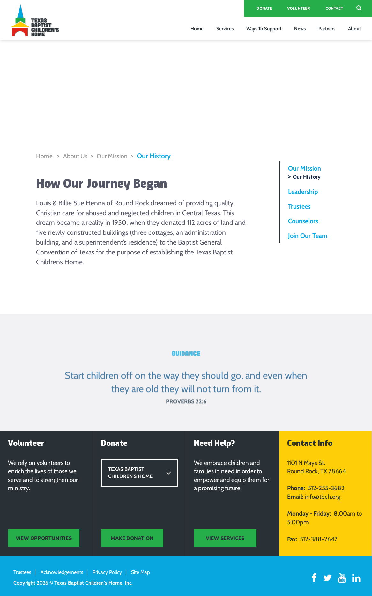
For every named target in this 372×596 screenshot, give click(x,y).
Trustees (299, 206)
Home (197, 29)
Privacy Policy (107, 573)
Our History (154, 156)
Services (225, 29)
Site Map (140, 573)
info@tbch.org (322, 496)
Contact (334, 8)
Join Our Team (307, 235)
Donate (264, 8)
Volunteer (298, 8)
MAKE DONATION (132, 538)
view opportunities (44, 538)
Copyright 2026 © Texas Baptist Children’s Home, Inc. (73, 583)
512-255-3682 (326, 488)
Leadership (303, 191)
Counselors (303, 221)
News (300, 29)
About (354, 29)
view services (225, 538)
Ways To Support (263, 29)
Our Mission (112, 156)
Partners (326, 29)
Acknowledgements (62, 573)
